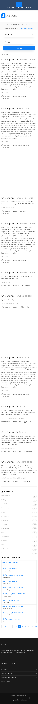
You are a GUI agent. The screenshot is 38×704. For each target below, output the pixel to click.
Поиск (19, 48)
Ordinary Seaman (19, 549)
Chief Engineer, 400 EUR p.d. (11, 619)
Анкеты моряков (6, 673)
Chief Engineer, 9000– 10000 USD (12, 575)
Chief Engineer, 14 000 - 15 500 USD (13, 594)
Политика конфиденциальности (18, 698)
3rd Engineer (19, 516)
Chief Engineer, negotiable (10, 562)
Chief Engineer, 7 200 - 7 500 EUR (12, 588)
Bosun (19, 553)
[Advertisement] (19, 175)
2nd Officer (19, 520)
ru (28, 7)
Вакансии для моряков (8, 677)
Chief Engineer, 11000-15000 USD (12, 613)
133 (32, 626)
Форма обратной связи (19, 700)
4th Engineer (19, 537)
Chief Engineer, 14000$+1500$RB (12, 606)
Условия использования (18, 696)
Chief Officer (19, 504)
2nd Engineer (19, 500)
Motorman (19, 541)
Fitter (19, 533)
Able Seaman (19, 528)
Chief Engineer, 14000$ (9, 581)
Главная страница (10, 28)
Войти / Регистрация (15, 7)
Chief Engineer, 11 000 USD (10, 600)
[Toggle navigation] (19, 4)
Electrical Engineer (19, 508)
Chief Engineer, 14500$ (9, 569)
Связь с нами (5, 681)
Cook (19, 545)
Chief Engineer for (18, 59)
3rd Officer (19, 524)
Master (19, 512)
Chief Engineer (19, 496)
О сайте (4, 669)
